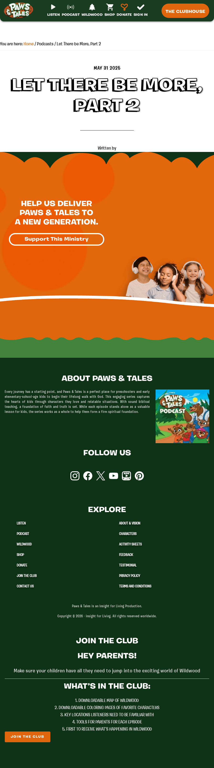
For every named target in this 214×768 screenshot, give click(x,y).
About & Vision (129, 523)
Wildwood (24, 544)
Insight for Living (98, 616)
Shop (20, 555)
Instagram (75, 475)
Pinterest (139, 475)
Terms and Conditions (135, 586)
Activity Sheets (130, 544)
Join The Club (27, 576)
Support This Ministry (56, 240)
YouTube (114, 475)
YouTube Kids (126, 475)
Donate (22, 565)
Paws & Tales (18, 14)
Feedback (126, 555)
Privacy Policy (129, 576)
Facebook (88, 475)
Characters (127, 534)
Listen (21, 523)
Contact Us (25, 586)
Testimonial (127, 565)
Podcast (23, 534)
